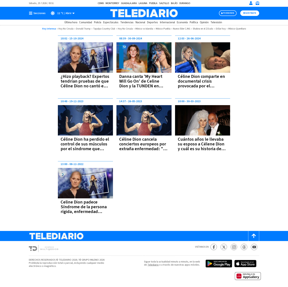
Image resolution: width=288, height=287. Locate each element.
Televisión (216, 22)
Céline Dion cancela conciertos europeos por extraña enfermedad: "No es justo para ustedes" (143, 146)
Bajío (174, 3)
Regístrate (249, 13)
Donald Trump (83, 28)
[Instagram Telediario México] (234, 247)
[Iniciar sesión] (251, 3)
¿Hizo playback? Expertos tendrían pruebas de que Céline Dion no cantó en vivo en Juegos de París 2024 (85, 86)
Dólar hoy (221, 28)
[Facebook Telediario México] (213, 247)
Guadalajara (129, 3)
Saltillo (164, 3)
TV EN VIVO (228, 13)
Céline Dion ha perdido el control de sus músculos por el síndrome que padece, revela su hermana (85, 149)
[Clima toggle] (61, 13)
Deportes (152, 22)
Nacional (140, 22)
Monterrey (112, 3)
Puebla (153, 3)
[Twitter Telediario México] (224, 247)
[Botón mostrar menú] (38, 13)
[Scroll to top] (253, 236)
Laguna (143, 3)
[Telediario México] (144, 13)
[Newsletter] (257, 3)
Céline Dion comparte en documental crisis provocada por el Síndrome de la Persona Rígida (201, 86)
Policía (97, 22)
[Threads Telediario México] (244, 247)
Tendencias (127, 22)
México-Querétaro (237, 28)
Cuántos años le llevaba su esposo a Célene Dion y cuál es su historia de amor (201, 146)
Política (194, 22)
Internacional (167, 22)
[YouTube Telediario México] (254, 247)
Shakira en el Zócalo (203, 28)
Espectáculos (110, 22)
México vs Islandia (144, 28)
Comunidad (85, 22)
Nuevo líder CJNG (181, 28)
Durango (184, 3)
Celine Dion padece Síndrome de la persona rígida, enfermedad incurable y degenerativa (84, 209)
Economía (182, 22)
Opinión (204, 22)
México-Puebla (163, 28)
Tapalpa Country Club (104, 28)
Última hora (70, 22)
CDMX (101, 3)
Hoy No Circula (65, 28)
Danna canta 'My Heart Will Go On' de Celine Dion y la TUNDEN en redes (140, 83)
